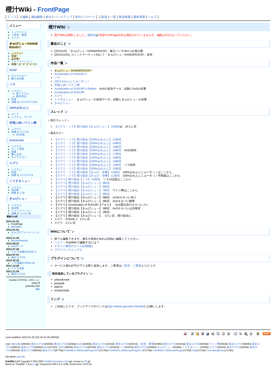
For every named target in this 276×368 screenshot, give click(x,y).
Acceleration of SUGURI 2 (70, 74)
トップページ (19, 32)
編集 (25, 17)
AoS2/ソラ (17, 246)
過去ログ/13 (104, 347)
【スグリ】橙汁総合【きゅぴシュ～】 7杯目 (82, 190)
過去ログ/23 (18, 257)
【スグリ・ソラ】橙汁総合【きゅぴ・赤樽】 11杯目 (87, 175)
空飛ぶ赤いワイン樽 (22, 122)
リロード (89, 17)
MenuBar (16, 226)
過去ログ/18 (193, 344)
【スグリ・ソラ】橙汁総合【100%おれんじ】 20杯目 (87, 143)
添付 (78, 17)
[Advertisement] (97, 320)
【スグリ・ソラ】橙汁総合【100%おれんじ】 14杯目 (87, 164)
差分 (48, 17)
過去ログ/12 (141, 347)
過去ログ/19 (170, 344)
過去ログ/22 (18, 273)
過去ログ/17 (236, 344)
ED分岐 (20, 134)
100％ (61, 347)
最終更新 (139, 17)
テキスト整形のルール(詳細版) (73, 246)
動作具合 (21, 96)
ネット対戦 (17, 149)
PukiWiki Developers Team (57, 361)
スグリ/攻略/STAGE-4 (23, 251)
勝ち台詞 (16, 154)
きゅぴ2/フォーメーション (25, 233)
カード (15, 114)
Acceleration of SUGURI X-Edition (75, 88)
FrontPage (53, 9)
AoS (46, 347)
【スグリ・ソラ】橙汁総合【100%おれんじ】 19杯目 (87, 146)
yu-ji (34, 364)
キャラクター (19, 75)
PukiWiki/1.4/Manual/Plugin (168, 350)
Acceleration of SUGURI (69, 92)
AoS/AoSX (16, 140)
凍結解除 (37, 17)
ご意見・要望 (19, 34)
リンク (15, 37)
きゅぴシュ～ (18, 198)
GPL (85, 361)
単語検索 (125, 17)
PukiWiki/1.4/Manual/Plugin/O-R (82, 350)
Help (194, 350)
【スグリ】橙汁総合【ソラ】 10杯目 (77, 179)
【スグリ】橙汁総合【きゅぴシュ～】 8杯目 (82, 186)
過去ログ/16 (28, 347)
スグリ (13, 163)
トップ (11, 17)
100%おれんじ (19, 107)
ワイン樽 (214, 344)
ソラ (12, 84)
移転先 (92, 35)
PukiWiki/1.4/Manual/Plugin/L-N (126, 350)
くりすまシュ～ (19, 181)
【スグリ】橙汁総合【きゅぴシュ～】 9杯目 (82, 183)
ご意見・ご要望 (131, 265)
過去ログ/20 (122, 344)
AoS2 (13, 69)
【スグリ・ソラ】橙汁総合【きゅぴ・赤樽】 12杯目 (87, 172)
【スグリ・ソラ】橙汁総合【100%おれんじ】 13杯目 (87, 168)
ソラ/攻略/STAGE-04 (23, 262)
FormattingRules (216, 350)
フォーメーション (21, 61)
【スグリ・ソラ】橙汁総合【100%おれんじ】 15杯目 (87, 161)
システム (16, 90)
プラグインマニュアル (68, 249)
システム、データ (21, 116)
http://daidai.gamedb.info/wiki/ (126, 306)
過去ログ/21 (99, 344)
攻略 (13, 101)
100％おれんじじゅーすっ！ (72, 81)
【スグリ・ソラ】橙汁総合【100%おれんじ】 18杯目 (87, 150)
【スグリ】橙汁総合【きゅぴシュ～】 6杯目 (82, 194)
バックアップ (63, 17)
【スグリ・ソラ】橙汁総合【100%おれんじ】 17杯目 (87, 153)
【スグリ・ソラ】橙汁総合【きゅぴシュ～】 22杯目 (87, 126)
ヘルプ (152, 17)
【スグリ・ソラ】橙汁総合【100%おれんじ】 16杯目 (87, 157)
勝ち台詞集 (17, 78)
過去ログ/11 (233, 347)
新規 (104, 17)
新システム (22, 93)
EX (34, 101)
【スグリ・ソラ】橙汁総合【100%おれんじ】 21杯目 (87, 139)
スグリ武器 (17, 268)
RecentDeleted (19, 240)
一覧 (113, 17)
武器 (13, 99)
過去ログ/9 (27, 350)
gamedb (21, 357)
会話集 (15, 189)
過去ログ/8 (48, 350)
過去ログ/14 (81, 347)
